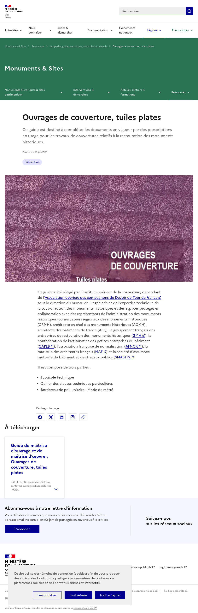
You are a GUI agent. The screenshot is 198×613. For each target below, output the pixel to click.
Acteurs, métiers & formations (132, 92)
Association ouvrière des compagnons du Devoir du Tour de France (101, 297)
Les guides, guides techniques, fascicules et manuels (78, 46)
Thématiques (180, 30)
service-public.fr (140, 567)
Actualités (11, 30)
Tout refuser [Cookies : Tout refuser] (78, 595)
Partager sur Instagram (72, 417)
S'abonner (22, 529)
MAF (98, 351)
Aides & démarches (65, 30)
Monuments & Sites (15, 46)
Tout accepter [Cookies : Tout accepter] (110, 595)
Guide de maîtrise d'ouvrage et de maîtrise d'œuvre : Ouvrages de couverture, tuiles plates (29, 459)
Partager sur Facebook (40, 417)
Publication (32, 162)
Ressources (38, 46)
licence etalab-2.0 (83, 608)
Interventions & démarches (83, 92)
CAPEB (44, 346)
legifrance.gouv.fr (171, 567)
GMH (136, 335)
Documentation (97, 30)
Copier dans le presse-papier (83, 417)
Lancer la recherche (189, 11)
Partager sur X (51, 417)
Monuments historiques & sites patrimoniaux (25, 92)
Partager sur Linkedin (62, 417)
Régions (152, 30)
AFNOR (131, 346)
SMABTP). (123, 357)
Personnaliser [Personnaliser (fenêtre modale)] (47, 595)
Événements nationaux (127, 30)
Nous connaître (35, 30)
